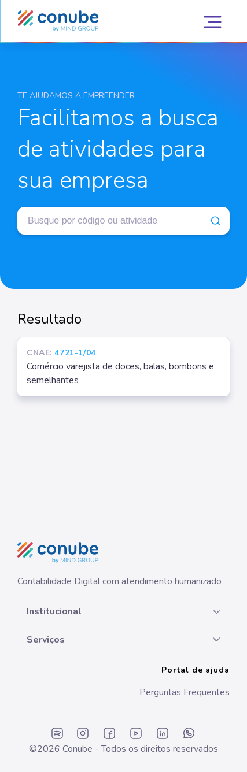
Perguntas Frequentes (184, 692)
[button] (123, 611)
